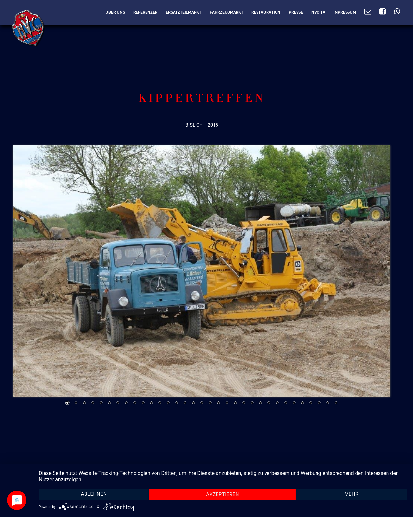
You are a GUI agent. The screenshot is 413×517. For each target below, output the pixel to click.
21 (235, 403)
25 (268, 403)
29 (302, 403)
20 (226, 403)
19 (218, 403)
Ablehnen (94, 494)
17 (201, 403)
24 (260, 403)
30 (310, 403)
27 (285, 403)
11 (151, 403)
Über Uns (115, 12)
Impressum (344, 12)
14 (176, 403)
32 (327, 403)
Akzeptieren (222, 494)
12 (159, 403)
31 (319, 403)
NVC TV (318, 12)
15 (184, 403)
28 (293, 403)
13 (168, 403)
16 (193, 403)
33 (335, 403)
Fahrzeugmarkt (226, 12)
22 (243, 403)
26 (277, 403)
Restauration (265, 12)
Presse (296, 12)
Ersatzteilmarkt (183, 12)
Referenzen (145, 12)
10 (142, 403)
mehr (351, 494)
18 (210, 403)
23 (252, 403)
